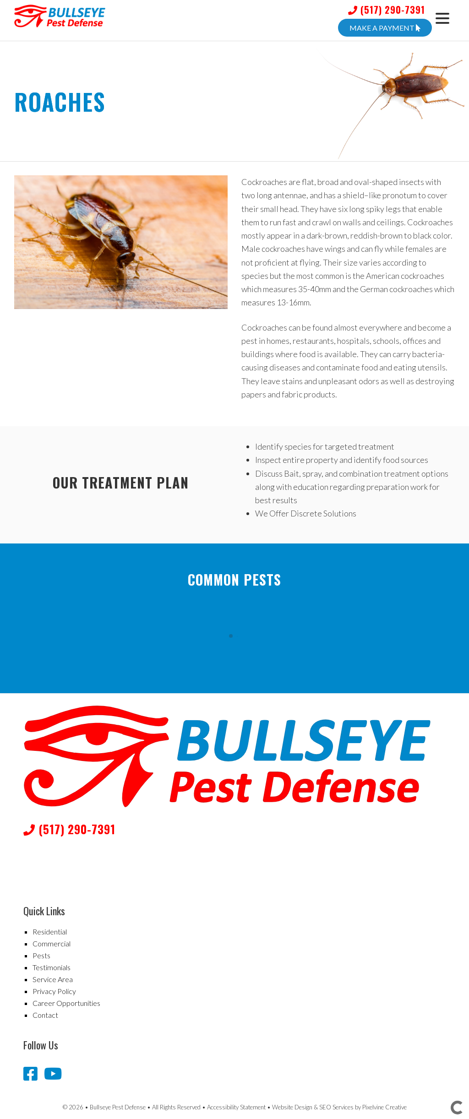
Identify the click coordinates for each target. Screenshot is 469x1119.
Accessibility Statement (236, 1107)
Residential (50, 931)
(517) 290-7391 (386, 9)
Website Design (292, 1107)
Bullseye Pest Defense (94, 23)
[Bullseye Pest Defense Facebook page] (32, 1073)
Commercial (52, 943)
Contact (45, 1014)
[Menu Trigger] (442, 17)
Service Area (53, 979)
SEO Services (336, 1107)
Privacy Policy (54, 991)
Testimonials (52, 967)
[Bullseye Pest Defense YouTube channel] (53, 1073)
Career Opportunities (66, 1003)
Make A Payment (384, 27)
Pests (41, 955)
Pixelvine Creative (384, 1107)
